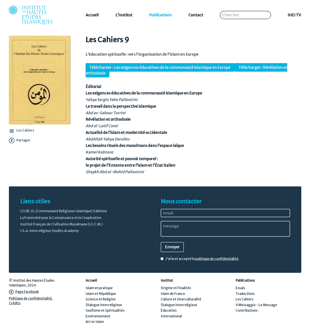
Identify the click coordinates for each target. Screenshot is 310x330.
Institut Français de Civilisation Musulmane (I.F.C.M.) (61, 224)
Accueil (92, 15)
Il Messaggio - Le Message (256, 305)
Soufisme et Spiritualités (105, 310)
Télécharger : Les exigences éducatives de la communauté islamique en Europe (160, 67)
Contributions (247, 310)
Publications (160, 15)
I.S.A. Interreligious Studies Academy (49, 231)
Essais (240, 288)
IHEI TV (294, 15)
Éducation (169, 310)
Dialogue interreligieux (104, 305)
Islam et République (101, 294)
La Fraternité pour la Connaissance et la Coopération (60, 218)
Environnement (98, 316)
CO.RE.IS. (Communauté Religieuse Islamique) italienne (63, 211)
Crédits (15, 303)
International (171, 316)
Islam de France (173, 294)
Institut (167, 281)
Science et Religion (101, 299)
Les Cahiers (244, 299)
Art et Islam (95, 322)
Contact (195, 15)
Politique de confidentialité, (31, 298)
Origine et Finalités (176, 288)
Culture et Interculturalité (181, 299)
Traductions (245, 294)
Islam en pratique (99, 288)
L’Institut (123, 15)
